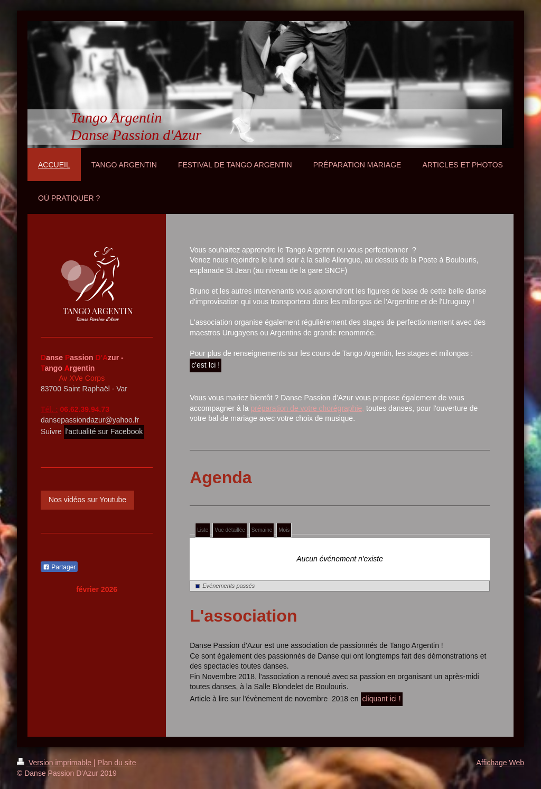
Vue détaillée (229, 530)
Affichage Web (500, 762)
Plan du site (116, 762)
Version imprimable (55, 762)
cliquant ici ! (381, 698)
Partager (59, 567)
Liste (202, 530)
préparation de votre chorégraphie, (307, 408)
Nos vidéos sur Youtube (87, 499)
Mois (284, 530)
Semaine (261, 530)
